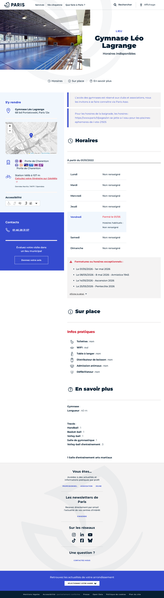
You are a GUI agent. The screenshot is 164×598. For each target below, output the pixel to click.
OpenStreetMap (45, 153)
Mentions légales (31, 594)
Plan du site (135, 594)
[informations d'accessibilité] (22, 203)
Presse (86, 594)
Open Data (98, 594)
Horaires (54, 81)
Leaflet (31, 153)
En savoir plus (100, 81)
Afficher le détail (77, 294)
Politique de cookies (116, 594)
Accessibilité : (61, 594)
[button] (31, 135)
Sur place (76, 81)
